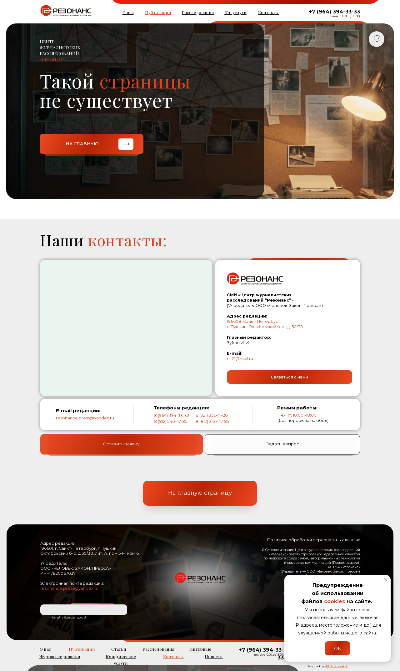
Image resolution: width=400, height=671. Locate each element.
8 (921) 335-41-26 (212, 415)
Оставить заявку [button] (121, 454)
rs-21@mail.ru (240, 358)
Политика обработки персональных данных (313, 540)
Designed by (327, 666)
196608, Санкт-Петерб (250, 321)
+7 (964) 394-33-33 (334, 12)
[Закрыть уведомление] (386, 580)
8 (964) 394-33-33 (171, 415)
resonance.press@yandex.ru (85, 418)
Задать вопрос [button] (282, 454)
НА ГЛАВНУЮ (82, 143)
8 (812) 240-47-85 (170, 421)
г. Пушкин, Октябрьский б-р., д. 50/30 (265, 326)
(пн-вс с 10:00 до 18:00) (345, 16)
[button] (289, 377)
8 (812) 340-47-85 (212, 421)
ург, (277, 321)
